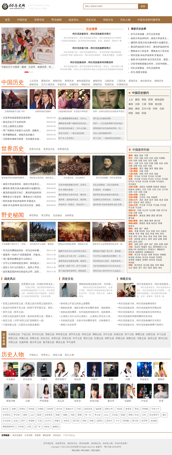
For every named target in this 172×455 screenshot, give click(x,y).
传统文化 (108, 19)
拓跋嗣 (149, 187)
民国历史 (109, 84)
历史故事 (85, 443)
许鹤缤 (41, 409)
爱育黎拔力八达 (160, 247)
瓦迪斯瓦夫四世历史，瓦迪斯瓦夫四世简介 (112, 200)
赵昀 (156, 244)
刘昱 (135, 213)
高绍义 (148, 202)
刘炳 (130, 166)
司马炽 (151, 176)
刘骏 (158, 210)
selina (106, 415)
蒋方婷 (135, 421)
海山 (150, 247)
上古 (130, 99)
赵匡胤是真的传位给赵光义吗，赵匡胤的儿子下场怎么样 (22, 271)
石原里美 (48, 415)
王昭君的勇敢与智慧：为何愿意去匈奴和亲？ (22, 139)
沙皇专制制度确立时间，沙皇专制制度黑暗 (77, 185)
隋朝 (130, 108)
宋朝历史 (62, 84)
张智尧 (50, 409)
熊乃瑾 (76, 421)
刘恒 (146, 158)
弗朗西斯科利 (8, 427)
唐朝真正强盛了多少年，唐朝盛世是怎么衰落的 (113, 251)
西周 (150, 99)
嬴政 (136, 155)
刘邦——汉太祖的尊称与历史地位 (108, 123)
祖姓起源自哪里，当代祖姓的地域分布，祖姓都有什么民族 (90, 312)
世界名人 (45, 355)
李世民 (142, 231)
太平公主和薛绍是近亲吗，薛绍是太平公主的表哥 (22, 263)
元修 (145, 192)
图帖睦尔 (161, 249)
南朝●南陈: (133, 223)
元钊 (159, 189)
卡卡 (118, 421)
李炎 (140, 236)
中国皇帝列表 (140, 149)
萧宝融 (131, 218)
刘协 (150, 166)
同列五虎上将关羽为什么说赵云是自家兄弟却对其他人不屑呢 (119, 271)
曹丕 (141, 169)
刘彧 (130, 213)
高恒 (142, 202)
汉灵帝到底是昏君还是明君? (17, 118)
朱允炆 (144, 255)
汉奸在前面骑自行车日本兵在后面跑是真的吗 (113, 266)
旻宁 (140, 268)
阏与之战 (162, 338)
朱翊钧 (145, 260)
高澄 (146, 200)
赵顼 (165, 239)
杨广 (141, 229)
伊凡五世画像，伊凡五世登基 (145, 34)
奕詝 (145, 268)
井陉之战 (86, 334)
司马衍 (151, 179)
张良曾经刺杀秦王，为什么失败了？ (74, 128)
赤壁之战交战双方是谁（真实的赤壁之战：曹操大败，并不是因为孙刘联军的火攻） (44, 316)
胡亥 (141, 155)
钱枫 (65, 415)
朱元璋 (137, 255)
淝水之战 (87, 338)
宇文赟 (131, 208)
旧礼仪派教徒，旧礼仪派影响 (145, 68)
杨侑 (146, 229)
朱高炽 (156, 255)
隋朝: (130, 229)
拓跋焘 (156, 187)
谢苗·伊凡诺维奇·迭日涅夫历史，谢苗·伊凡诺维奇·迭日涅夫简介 (22, 205)
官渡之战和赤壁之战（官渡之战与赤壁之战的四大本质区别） (33, 303)
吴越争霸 (23, 342)
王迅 (40, 421)
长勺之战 (161, 334)
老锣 (14, 409)
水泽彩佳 (6, 415)
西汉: (130, 158)
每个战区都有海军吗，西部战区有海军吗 (76, 271)
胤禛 (162, 265)
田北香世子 (154, 415)
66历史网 (122, 443)
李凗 (150, 236)
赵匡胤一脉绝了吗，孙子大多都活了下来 (76, 266)
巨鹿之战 (98, 338)
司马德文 (132, 184)
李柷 (165, 236)
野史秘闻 (56, 19)
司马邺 (158, 176)
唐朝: (130, 231)
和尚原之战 (61, 334)
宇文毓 (156, 205)
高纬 (130, 202)
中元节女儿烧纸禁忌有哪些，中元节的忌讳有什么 (114, 256)
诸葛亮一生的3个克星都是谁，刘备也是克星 (22, 254)
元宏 (144, 189)
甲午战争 (71, 342)
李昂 (135, 236)
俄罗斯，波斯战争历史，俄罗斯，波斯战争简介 (79, 200)
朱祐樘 (152, 257)
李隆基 (131, 234)
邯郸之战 (34, 338)
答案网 (38, 435)
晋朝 (150, 104)
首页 (7, 19)
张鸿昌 (31, 409)
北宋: (130, 239)
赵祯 (155, 239)
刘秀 (136, 163)
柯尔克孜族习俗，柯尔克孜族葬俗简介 (91, 48)
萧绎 (151, 221)
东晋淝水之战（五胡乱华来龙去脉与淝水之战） (45, 284)
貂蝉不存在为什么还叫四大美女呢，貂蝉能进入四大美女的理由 (86, 251)
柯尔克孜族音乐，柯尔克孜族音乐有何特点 (139, 312)
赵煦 (130, 242)
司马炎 (137, 176)
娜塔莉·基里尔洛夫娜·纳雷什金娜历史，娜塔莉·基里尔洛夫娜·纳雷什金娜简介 (22, 188)
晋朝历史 (133, 81)
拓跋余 (163, 187)
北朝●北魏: (133, 187)
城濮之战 (130, 338)
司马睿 (137, 179)
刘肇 (151, 163)
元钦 (148, 197)
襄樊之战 (139, 334)
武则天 (164, 231)
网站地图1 (85, 450)
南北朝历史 (146, 81)
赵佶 (135, 242)
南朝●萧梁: (133, 221)
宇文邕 (163, 205)
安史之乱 (45, 338)
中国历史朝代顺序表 (148, 19)
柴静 (25, 415)
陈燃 (123, 415)
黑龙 (137, 409)
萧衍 (141, 221)
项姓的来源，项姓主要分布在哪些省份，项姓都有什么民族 (90, 308)
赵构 (136, 244)
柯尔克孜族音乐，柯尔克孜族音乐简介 (91, 34)
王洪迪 (115, 415)
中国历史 (22, 19)
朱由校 (159, 260)
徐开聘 (144, 421)
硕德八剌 (132, 249)
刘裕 (139, 210)
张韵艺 (67, 421)
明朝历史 (85, 84)
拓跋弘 (138, 189)
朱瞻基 (163, 255)
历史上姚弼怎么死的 (13, 126)
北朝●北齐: (133, 200)
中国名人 (33, 355)
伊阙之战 (23, 338)
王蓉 (29, 427)
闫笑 (79, 409)
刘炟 (146, 163)
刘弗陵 (162, 158)
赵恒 (150, 239)
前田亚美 (88, 409)
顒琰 (135, 268)
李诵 (152, 234)
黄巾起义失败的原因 (102, 118)
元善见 (142, 195)
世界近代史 (49, 149)
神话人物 (57, 355)
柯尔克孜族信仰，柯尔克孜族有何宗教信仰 (91, 62)
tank (32, 415)
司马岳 (158, 179)
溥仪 (160, 268)
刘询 (130, 161)
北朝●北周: (133, 205)
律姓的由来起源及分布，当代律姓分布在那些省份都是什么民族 (110, 284)
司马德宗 (160, 182)
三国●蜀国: (133, 171)
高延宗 (136, 202)
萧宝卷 (159, 216)
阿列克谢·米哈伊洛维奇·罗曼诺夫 (147, 55)
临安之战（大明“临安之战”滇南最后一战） (24, 320)
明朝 (130, 113)
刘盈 (141, 158)
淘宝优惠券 (17, 435)
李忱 (145, 236)
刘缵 (135, 166)
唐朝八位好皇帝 (68, 324)
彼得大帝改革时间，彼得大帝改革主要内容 (22, 184)
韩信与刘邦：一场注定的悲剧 (71, 133)
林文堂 (5, 409)
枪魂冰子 (70, 409)
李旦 (158, 231)
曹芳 (151, 169)
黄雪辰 (128, 409)
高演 (161, 200)
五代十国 (146, 108)
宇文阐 (138, 208)
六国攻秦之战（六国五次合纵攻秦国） (22, 324)
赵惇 (146, 244)
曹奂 (161, 169)
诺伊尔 (109, 421)
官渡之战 (66, 338)
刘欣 (145, 161)
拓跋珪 (142, 187)
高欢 (141, 200)
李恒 (162, 234)
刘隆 (156, 163)
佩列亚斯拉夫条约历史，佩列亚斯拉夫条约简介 (79, 195)
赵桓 (140, 242)
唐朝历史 (33, 84)
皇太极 (146, 265)
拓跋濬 (131, 189)
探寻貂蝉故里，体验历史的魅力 (19, 135)
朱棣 (150, 255)
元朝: (130, 247)
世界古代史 (35, 149)
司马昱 (145, 182)
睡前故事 (47, 435)
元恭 (135, 192)
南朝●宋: (132, 210)
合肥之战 (150, 334)
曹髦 (156, 169)
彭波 (16, 421)
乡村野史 (69, 215)
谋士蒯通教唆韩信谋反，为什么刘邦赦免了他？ (79, 118)
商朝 (144, 99)
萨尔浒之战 (37, 334)
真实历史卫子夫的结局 (14, 122)
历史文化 (91, 19)
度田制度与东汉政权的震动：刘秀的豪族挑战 (113, 128)
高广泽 (37, 427)
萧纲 (146, 221)
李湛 (130, 236)
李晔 (160, 236)
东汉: (130, 163)
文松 (144, 415)
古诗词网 (28, 435)
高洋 (151, 200)
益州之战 (152, 338)
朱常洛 (152, 260)
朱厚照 (159, 257)
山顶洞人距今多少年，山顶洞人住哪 (74, 256)
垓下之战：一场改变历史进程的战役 (109, 138)
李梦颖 (145, 409)
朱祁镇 (131, 257)
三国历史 (121, 81)
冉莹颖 (126, 421)
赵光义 (144, 239)
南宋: (130, 244)
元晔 (130, 192)
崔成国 (154, 421)
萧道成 (142, 216)
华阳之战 (12, 342)
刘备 (141, 171)
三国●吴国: (133, 174)
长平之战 (77, 338)
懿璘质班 (139, 252)
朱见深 (145, 257)
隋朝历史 (159, 81)
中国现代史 (122, 84)
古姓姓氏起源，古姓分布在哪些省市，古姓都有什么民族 (89, 320)
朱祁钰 (138, 257)
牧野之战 (109, 338)
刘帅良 (47, 427)
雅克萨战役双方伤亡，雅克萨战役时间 (150, 47)
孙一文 (88, 415)
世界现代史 (63, 149)
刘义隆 (152, 210)
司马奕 (138, 182)
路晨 (39, 415)
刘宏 (145, 166)
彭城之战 (118, 334)
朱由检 (131, 263)
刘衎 (150, 161)
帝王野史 (45, 215)
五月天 (48, 421)
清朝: (130, 265)
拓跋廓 (154, 197)
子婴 (146, 155)
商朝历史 (57, 81)
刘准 (140, 213)
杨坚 (136, 229)
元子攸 (165, 189)
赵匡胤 (137, 239)
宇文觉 (149, 205)
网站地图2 (95, 450)
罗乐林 (17, 415)
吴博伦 (22, 409)
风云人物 (69, 355)
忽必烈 (137, 247)
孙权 (141, 174)
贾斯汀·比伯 (133, 415)
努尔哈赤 (138, 265)
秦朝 (130, 104)
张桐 (92, 421)
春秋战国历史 (83, 81)
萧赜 (148, 216)
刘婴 (155, 161)
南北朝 (158, 104)
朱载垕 (138, 260)
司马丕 (131, 182)
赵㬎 (166, 244)
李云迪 (97, 415)
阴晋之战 (12, 338)
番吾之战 (60, 342)
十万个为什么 (69, 435)
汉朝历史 (109, 81)
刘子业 (164, 210)
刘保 (166, 163)
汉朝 (137, 104)
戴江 (165, 415)
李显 (153, 231)
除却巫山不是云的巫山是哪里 (75, 303)
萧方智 (157, 221)
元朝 (161, 108)
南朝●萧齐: (133, 216)
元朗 (140, 192)
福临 (152, 265)
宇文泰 (142, 205)
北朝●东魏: (133, 195)
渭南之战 (49, 334)
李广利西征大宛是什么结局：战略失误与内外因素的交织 (22, 130)
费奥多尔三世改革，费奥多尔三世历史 (150, 51)
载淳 (150, 268)
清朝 (137, 113)
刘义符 (145, 210)
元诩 (154, 189)
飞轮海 (119, 409)
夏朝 (137, 99)
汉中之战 (107, 334)
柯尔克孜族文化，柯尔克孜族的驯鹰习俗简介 (141, 324)
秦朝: (130, 155)
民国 (144, 113)
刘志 (140, 166)
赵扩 (151, 244)
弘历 (130, 268)
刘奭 (135, 161)
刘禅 (146, 171)
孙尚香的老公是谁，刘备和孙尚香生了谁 (111, 261)
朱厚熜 (131, 260)
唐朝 (137, 108)
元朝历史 (73, 84)
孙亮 (146, 174)
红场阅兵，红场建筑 (102, 190)
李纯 (157, 234)
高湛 (166, 200)
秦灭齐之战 (35, 342)
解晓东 (56, 427)
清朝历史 (97, 84)
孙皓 (156, 174)
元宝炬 (142, 197)
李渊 (136, 231)
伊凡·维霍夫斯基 (139, 72)
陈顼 (160, 223)
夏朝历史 (45, 81)
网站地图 (76, 450)
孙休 (151, 174)
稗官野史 (33, 215)
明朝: (130, 255)
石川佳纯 (6, 421)
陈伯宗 (154, 223)
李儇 (155, 236)
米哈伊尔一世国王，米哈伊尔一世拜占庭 (76, 205)
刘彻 (156, 158)
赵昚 (141, 244)
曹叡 (146, 169)
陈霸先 (142, 223)
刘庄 (141, 163)
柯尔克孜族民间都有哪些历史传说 (135, 316)
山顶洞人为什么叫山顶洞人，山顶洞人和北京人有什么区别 (90, 316)
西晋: (130, 176)
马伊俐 (21, 427)
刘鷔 (140, 161)
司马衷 (144, 176)
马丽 (72, 415)
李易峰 (31, 421)
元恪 (149, 189)
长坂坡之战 (14, 334)
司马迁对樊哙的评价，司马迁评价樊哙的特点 (22, 250)
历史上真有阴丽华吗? (102, 133)
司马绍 (144, 179)
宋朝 (155, 108)
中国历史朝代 (140, 92)
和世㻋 (131, 252)
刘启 (151, 158)
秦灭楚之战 (48, 342)
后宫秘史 (57, 215)
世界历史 (39, 19)
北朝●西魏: (133, 197)
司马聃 (165, 179)
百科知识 (57, 435)
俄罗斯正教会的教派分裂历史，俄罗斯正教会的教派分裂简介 (119, 195)
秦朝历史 (97, 81)
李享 (137, 234)
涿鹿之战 (120, 338)
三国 (144, 104)
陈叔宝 (131, 226)
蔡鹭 (80, 415)
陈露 (58, 415)
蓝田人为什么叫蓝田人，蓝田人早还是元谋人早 (22, 267)
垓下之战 (129, 334)
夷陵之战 (97, 334)
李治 (148, 231)
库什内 (59, 409)
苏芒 (23, 421)
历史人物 (125, 19)
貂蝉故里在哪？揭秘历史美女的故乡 (74, 123)
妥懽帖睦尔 (149, 252)
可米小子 (155, 409)
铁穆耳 (144, 247)
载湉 (155, 268)
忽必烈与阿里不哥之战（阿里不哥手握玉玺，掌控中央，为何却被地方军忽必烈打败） (46, 308)
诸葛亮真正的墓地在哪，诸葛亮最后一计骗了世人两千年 (83, 261)
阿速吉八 (152, 249)
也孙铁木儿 (142, 249)
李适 (147, 234)
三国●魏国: (133, 169)
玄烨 (157, 265)
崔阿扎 (100, 421)
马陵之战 (141, 338)
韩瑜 (84, 421)
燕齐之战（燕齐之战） (14, 312)
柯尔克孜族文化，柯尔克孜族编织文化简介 (139, 320)
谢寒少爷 (109, 409)
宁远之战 (25, 334)
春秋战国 (159, 99)
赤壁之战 (55, 338)
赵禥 (161, 244)
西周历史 (69, 81)
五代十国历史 (48, 84)
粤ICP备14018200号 (112, 447)
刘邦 (136, 158)
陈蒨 (148, 223)
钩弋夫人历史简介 (66, 138)
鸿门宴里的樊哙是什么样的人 (17, 259)
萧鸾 (153, 216)
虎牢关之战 (74, 334)
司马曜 (152, 182)
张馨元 (57, 421)
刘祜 (161, 163)
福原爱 (99, 409)
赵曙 (160, 239)
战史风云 (74, 19)
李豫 (142, 234)
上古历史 (33, 81)
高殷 (156, 200)
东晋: (130, 179)
